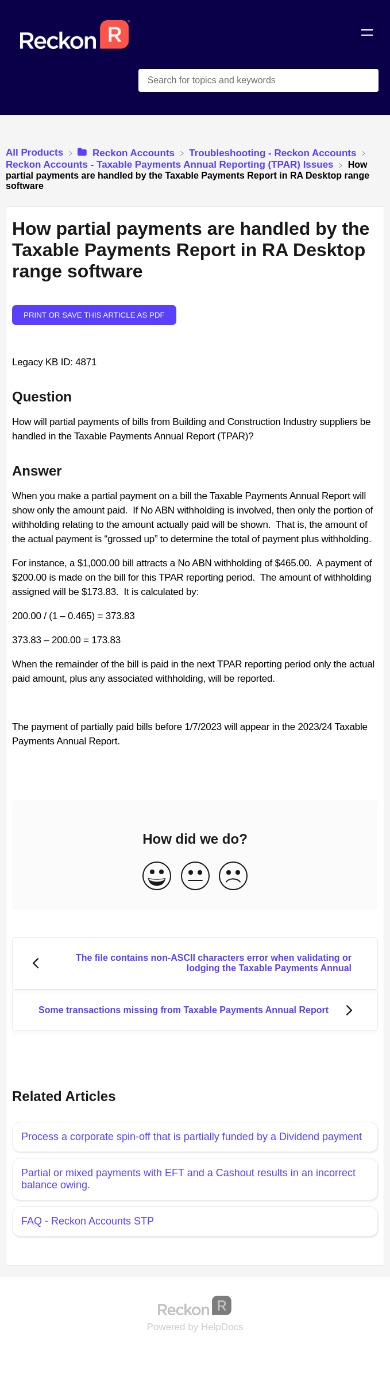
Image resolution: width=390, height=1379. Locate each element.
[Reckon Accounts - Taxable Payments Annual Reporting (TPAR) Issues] (171, 164)
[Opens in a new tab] (195, 1305)
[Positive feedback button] (157, 877)
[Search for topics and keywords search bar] (258, 80)
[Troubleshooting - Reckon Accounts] (274, 152)
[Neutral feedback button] (195, 877)
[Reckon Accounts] (127, 152)
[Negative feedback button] (233, 877)
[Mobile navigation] (367, 34)
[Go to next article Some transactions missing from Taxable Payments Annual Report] (195, 1011)
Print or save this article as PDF (94, 315)
